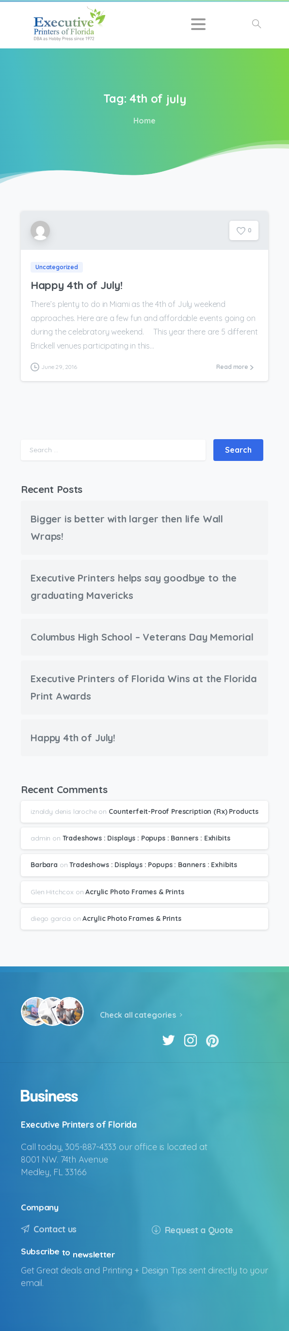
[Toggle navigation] (198, 24)
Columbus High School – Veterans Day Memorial (142, 637)
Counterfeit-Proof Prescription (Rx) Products (183, 811)
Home (143, 120)
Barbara (44, 864)
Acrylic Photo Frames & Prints (134, 891)
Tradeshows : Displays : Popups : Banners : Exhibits (146, 838)
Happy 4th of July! (76, 285)
